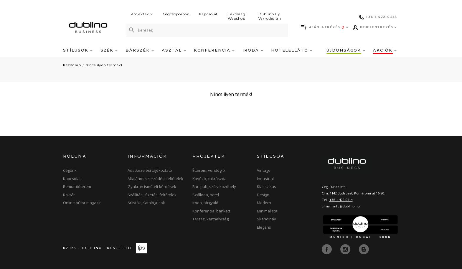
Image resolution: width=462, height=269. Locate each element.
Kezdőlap (72, 65)
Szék (109, 50)
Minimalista (267, 211)
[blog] (364, 248)
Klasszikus (266, 186)
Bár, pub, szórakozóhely (214, 186)
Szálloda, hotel (205, 194)
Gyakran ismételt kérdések (152, 186)
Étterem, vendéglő (208, 170)
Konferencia (214, 50)
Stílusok (78, 50)
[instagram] (346, 248)
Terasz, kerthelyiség (210, 219)
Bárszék (140, 50)
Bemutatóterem (77, 186)
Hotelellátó (291, 50)
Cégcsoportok (176, 14)
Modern (264, 202)
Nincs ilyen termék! (103, 65)
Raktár (69, 194)
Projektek (142, 14)
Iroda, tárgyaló (205, 202)
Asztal (174, 50)
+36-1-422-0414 (341, 199)
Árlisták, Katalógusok (146, 202)
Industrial (265, 178)
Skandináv (266, 219)
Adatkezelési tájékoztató (150, 170)
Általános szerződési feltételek (155, 178)
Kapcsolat (208, 14)
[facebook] (327, 248)
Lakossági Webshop (237, 16)
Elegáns (264, 227)
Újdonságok (345, 50)
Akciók (385, 50)
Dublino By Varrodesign (269, 16)
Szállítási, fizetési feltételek (152, 194)
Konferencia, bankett (211, 211)
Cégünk (70, 170)
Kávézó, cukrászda (209, 178)
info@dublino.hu (346, 206)
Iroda (252, 50)
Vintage (263, 170)
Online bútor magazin (82, 202)
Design (263, 194)
